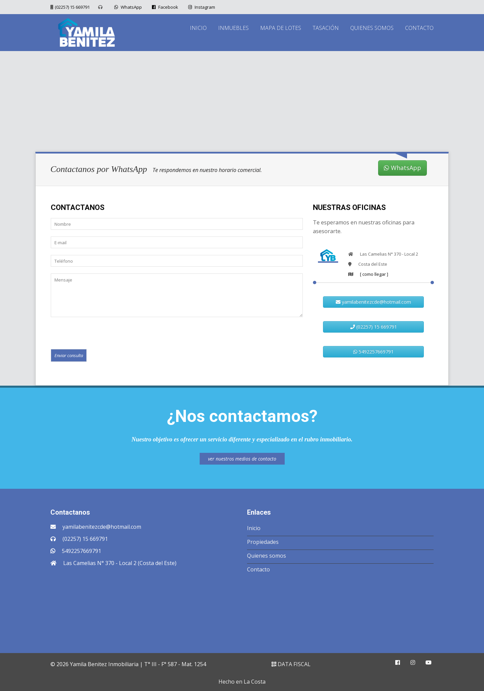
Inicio (253, 528)
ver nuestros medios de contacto (242, 459)
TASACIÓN (326, 28)
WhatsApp (127, 7)
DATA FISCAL (291, 664)
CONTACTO (419, 28)
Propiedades (263, 542)
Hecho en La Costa (242, 681)
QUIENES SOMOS (372, 28)
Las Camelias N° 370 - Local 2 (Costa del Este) (119, 563)
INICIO (198, 28)
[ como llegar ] (374, 274)
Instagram (201, 7)
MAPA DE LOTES (280, 28)
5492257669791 (373, 351)
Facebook (164, 7)
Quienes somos (266, 555)
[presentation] (102, 332)
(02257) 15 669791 (72, 7)
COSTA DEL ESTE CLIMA (242, 611)
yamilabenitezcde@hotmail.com (373, 302)
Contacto (258, 569)
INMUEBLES (233, 28)
